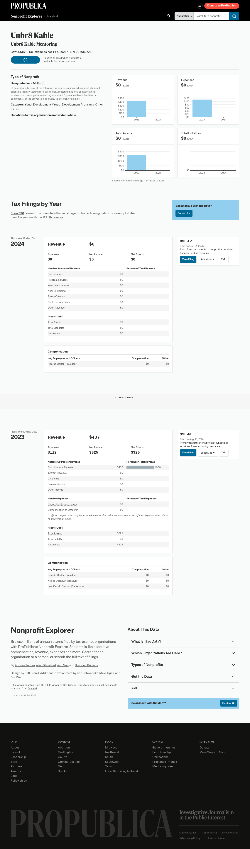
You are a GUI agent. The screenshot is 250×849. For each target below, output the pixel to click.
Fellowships (19, 780)
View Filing (188, 259)
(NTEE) (16, 109)
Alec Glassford (46, 665)
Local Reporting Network (122, 771)
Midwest (111, 747)
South (109, 757)
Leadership (18, 757)
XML (223, 259)
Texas (109, 766)
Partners (17, 766)
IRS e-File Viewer (49, 685)
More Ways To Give (212, 752)
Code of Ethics (188, 832)
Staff (14, 762)
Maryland (52, 16)
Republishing (209, 832)
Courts (62, 757)
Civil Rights (65, 752)
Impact (15, 752)
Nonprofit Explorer (26, 16)
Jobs (14, 776)
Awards (16, 771)
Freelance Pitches (164, 762)
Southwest (112, 762)
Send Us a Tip (161, 752)
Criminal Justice (69, 762)
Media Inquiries (162, 766)
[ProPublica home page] (91, 823)
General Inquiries (163, 747)
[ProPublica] (28, 6)
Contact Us (184, 213)
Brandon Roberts (86, 665)
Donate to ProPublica (221, 5)
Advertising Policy (189, 838)
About (15, 747)
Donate (205, 747)
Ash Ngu (63, 665)
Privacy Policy (230, 832)
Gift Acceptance (215, 838)
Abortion (64, 747)
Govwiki (32, 688)
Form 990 (17, 213)
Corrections (160, 757)
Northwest (112, 752)
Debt (61, 766)
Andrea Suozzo (25, 665)
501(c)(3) (39, 83)
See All (62, 771)
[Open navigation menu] (200, 6)
